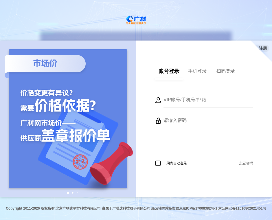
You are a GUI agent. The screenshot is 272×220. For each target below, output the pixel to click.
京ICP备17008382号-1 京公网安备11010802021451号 (224, 208)
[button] (68, 193)
